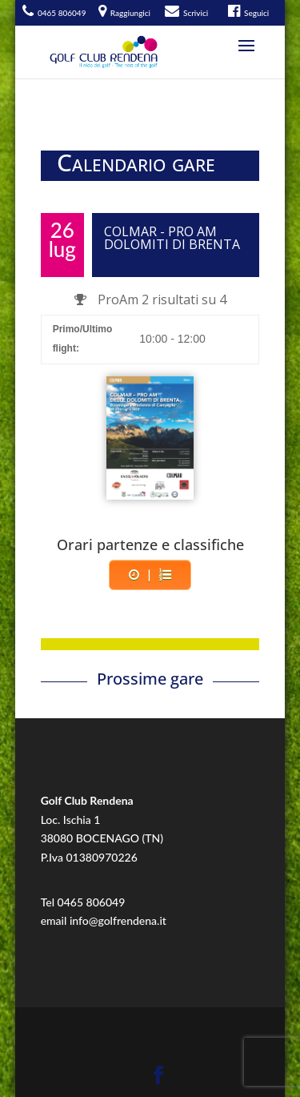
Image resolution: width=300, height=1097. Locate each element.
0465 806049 (92, 902)
